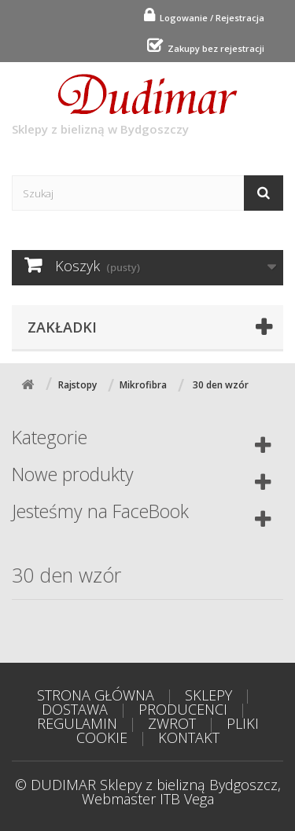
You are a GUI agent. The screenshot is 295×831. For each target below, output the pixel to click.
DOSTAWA (75, 709)
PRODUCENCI (182, 709)
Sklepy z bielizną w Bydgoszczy (125, 105)
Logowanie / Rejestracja (209, 18)
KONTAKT (188, 737)
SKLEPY (208, 695)
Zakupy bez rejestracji (213, 48)
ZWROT (172, 723)
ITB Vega (187, 798)
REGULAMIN (77, 723)
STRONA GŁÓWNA (95, 695)
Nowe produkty (73, 474)
